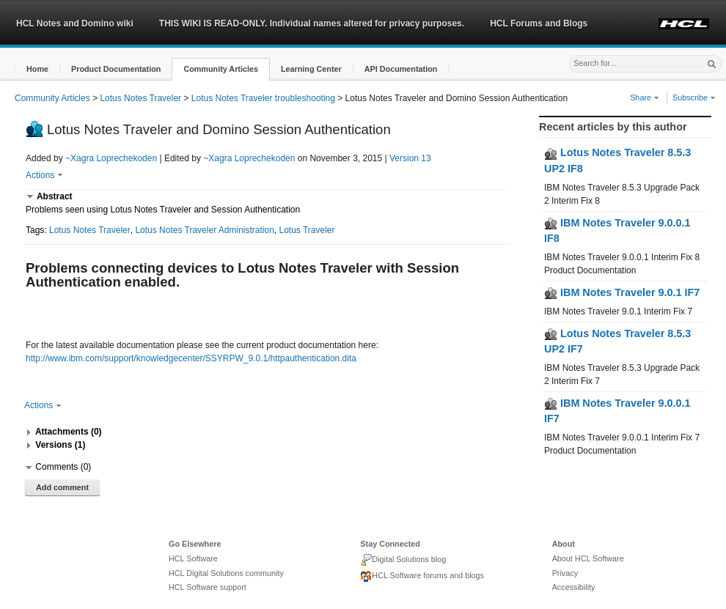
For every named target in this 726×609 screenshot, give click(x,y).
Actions (44, 175)
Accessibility (573, 587)
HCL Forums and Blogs (538, 23)
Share (644, 97)
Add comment (62, 487)
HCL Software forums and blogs (422, 577)
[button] (37, 69)
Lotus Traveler (307, 230)
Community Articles (52, 98)
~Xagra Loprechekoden (111, 158)
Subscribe (694, 97)
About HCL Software (588, 558)
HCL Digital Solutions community (226, 573)
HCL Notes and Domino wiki (74, 23)
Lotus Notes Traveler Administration (204, 230)
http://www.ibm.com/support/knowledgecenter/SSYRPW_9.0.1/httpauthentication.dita (191, 358)
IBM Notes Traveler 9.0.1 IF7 (622, 292)
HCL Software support (207, 587)
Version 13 (410, 158)
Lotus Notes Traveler (140, 98)
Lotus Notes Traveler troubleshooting (263, 98)
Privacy (565, 573)
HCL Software (193, 558)
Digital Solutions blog (403, 560)
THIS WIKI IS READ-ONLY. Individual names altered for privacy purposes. (311, 23)
